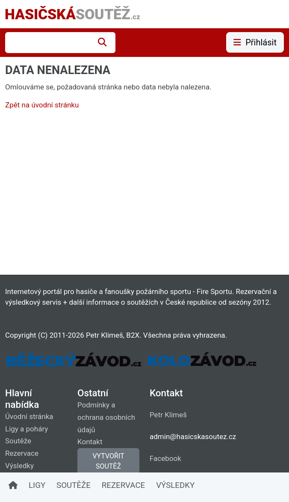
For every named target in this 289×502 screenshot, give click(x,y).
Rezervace (21, 453)
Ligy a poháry (26, 429)
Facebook (165, 458)
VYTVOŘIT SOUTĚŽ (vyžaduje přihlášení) (108, 471)
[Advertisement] (144, 194)
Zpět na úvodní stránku (42, 105)
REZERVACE (123, 485)
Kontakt (90, 441)
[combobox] (48, 42)
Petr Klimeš (168, 414)
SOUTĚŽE (73, 485)
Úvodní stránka (29, 416)
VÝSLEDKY (175, 485)
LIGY (37, 485)
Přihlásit (255, 42)
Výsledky (19, 465)
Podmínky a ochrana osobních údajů (106, 417)
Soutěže (18, 441)
